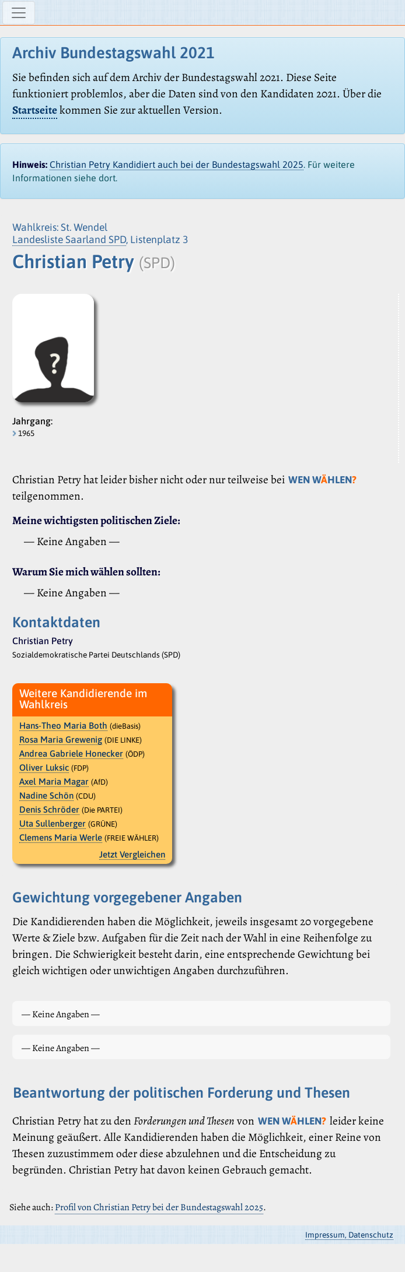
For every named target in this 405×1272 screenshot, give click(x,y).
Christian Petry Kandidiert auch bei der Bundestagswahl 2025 (176, 164)
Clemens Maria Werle (60, 837)
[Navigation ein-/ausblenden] (18, 12)
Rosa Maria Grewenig (60, 739)
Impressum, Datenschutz (349, 1234)
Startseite (34, 110)
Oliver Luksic (44, 767)
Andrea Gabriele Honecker (71, 753)
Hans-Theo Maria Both (63, 725)
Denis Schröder (49, 809)
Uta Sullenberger (52, 823)
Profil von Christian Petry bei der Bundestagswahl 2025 (159, 1207)
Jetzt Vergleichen (132, 854)
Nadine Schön (46, 795)
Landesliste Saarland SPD (69, 239)
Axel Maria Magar (54, 781)
